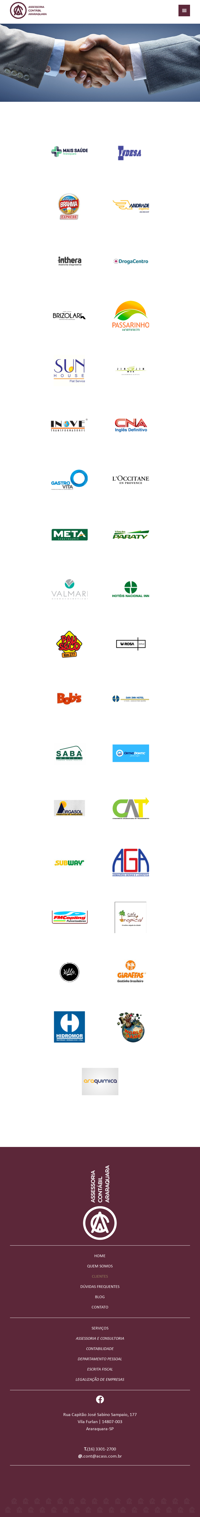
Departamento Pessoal (100, 1359)
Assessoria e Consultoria (100, 1339)
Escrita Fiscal (100, 1369)
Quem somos (100, 1266)
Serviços (100, 1328)
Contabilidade (100, 1349)
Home (100, 1256)
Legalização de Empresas (100, 1380)
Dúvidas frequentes (99, 1287)
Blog (100, 1297)
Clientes (100, 1277)
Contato (100, 1307)
